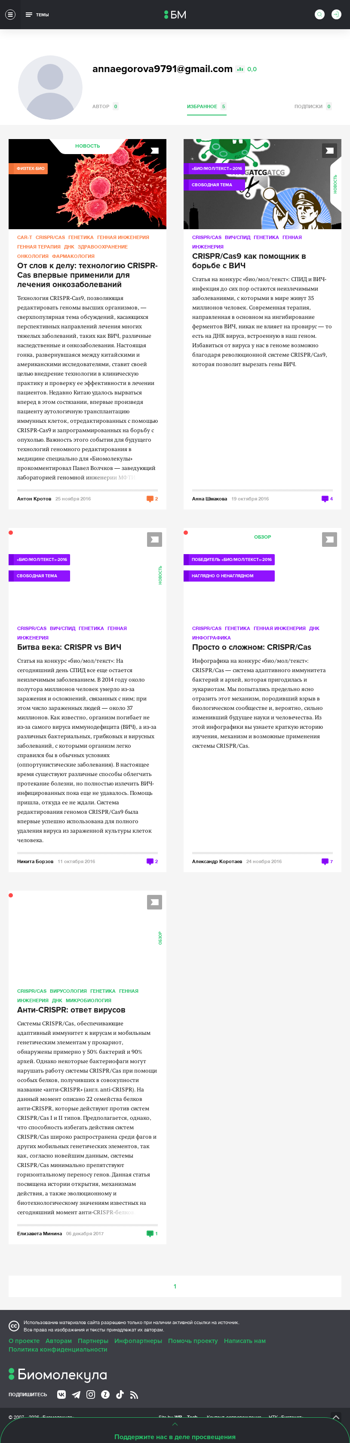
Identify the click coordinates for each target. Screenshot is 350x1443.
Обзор (262, 537)
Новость (87, 146)
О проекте (24, 1341)
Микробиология (88, 1000)
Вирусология (68, 991)
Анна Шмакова (209, 498)
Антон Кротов (34, 498)
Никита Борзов (35, 861)
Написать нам (245, 1341)
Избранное (207, 106)
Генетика (81, 237)
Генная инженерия (123, 237)
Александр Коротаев (217, 861)
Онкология (33, 256)
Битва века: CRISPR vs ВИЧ (69, 647)
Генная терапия (39, 246)
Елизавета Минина (39, 1233)
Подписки (313, 106)
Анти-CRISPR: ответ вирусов (71, 1010)
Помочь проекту (193, 1341)
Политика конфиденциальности (58, 1349)
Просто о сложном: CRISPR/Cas (251, 647)
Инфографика (211, 637)
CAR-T (24, 237)
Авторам (59, 1341)
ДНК (69, 246)
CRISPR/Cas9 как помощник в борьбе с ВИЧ (249, 261)
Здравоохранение (103, 246)
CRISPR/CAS (50, 237)
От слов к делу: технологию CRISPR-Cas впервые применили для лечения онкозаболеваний (87, 275)
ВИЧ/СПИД (237, 237)
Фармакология (73, 256)
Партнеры (93, 1341)
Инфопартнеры (138, 1341)
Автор (105, 106)
